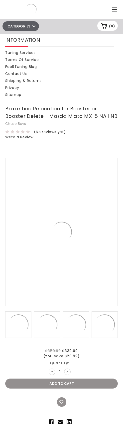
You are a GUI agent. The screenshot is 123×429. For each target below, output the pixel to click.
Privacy (12, 87)
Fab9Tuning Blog (21, 66)
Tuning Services (20, 52)
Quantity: (59, 363)
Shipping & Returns (23, 80)
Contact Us (16, 73)
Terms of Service (22, 59)
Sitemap (13, 94)
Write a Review (19, 137)
